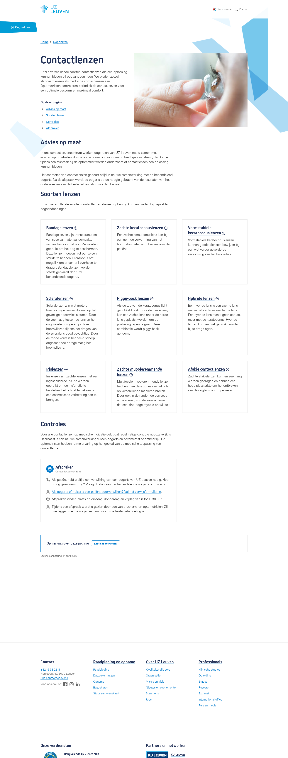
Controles (52, 121)
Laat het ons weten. (105, 543)
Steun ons (152, 693)
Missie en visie (155, 681)
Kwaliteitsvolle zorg (158, 669)
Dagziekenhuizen (104, 675)
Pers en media (207, 705)
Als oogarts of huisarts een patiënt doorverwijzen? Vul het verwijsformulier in (106, 491)
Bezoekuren (100, 687)
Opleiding (205, 675)
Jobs (149, 699)
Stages (203, 681)
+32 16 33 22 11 (50, 669)
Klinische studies (209, 669)
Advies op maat (56, 109)
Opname (98, 681)
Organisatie (153, 675)
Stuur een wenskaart (106, 693)
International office (210, 699)
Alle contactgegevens (54, 678)
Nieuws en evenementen (161, 687)
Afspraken (52, 128)
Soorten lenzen (55, 115)
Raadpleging (101, 669)
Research (204, 687)
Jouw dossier (225, 9)
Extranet (204, 693)
